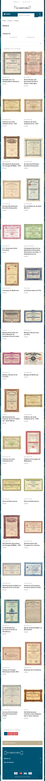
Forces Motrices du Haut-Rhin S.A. (33, 207)
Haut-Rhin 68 (30, 37)
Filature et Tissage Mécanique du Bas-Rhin (10, 671)
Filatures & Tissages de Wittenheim (32, 460)
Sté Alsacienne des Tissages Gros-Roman (32, 544)
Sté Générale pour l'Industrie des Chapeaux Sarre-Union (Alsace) (32, 714)
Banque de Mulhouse (31, 375)
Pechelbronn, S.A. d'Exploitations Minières (10, 80)
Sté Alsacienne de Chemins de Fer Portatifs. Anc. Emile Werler (11, 419)
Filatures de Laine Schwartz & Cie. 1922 (31, 123)
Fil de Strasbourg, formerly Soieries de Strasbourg (9, 629)
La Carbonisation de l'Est (32, 290)
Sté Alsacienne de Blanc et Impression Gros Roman (11, 586)
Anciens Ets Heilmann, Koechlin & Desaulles (31, 165)
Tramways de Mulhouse (10, 290)
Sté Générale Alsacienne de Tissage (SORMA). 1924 (11, 165)
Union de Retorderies (9, 501)
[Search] (28, 15)
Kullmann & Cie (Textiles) (32, 670)
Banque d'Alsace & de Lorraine (31, 333)
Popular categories (10, 743)
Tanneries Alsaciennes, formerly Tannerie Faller (32, 586)
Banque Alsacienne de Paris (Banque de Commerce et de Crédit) (10, 334)
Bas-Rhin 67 (13, 37)
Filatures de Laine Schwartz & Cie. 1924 (9, 123)
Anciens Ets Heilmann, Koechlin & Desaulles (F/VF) (10, 714)
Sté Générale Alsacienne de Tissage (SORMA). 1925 (11, 544)
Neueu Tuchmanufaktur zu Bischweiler (33, 628)
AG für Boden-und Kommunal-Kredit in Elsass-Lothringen (31, 81)
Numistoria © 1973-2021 (22, 777)
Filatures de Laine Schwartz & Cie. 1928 (31, 418)
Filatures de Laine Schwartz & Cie (8, 460)
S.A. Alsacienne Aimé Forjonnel (9, 249)
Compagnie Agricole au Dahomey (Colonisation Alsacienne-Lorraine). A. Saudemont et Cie (32, 251)
